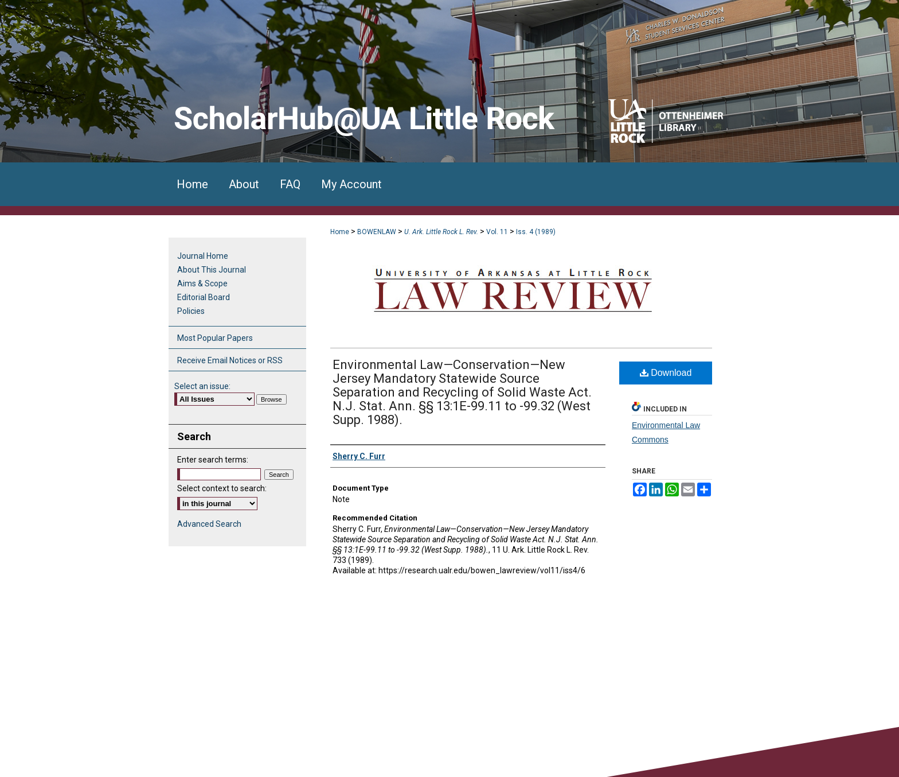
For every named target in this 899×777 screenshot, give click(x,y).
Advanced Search (209, 524)
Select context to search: (222, 488)
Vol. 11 (497, 232)
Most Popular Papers (215, 338)
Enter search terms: (212, 459)
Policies (191, 311)
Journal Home (202, 256)
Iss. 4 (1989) (536, 232)
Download (666, 373)
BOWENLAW (376, 232)
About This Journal (211, 269)
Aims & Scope (202, 283)
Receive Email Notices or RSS (230, 360)
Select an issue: (202, 386)
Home (339, 232)
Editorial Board (203, 297)
